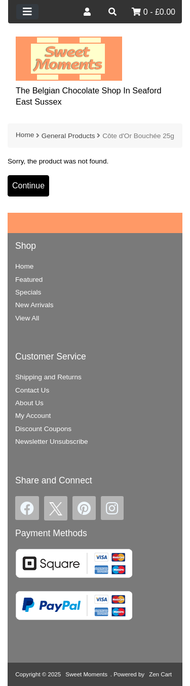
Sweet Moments (86, 674)
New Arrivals (34, 305)
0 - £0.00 (153, 12)
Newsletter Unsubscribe (51, 441)
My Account (33, 415)
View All (27, 318)
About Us (29, 403)
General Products (68, 136)
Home (25, 135)
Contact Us (32, 390)
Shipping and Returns (48, 377)
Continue (28, 185)
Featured (29, 279)
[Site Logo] (69, 58)
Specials (28, 292)
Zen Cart (160, 674)
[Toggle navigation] (27, 11)
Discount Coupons (43, 429)
